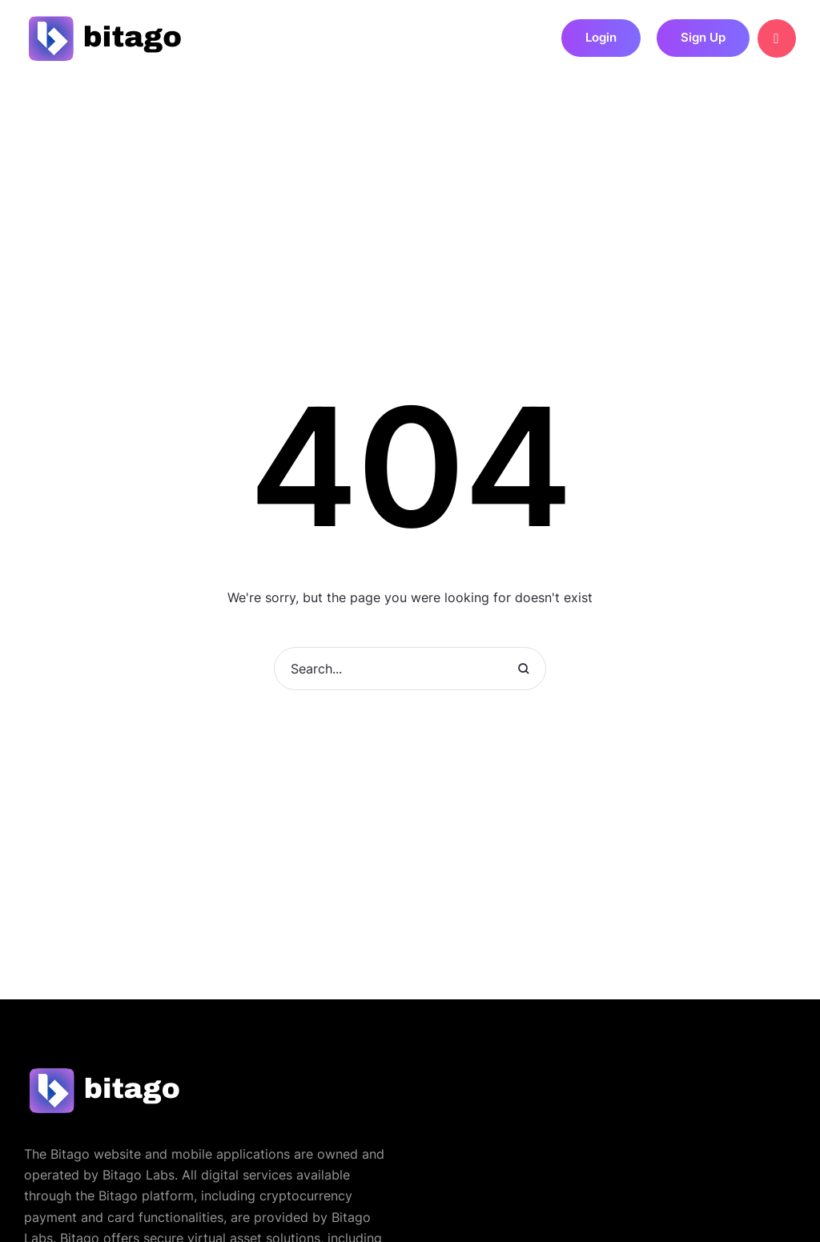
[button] (601, 38)
